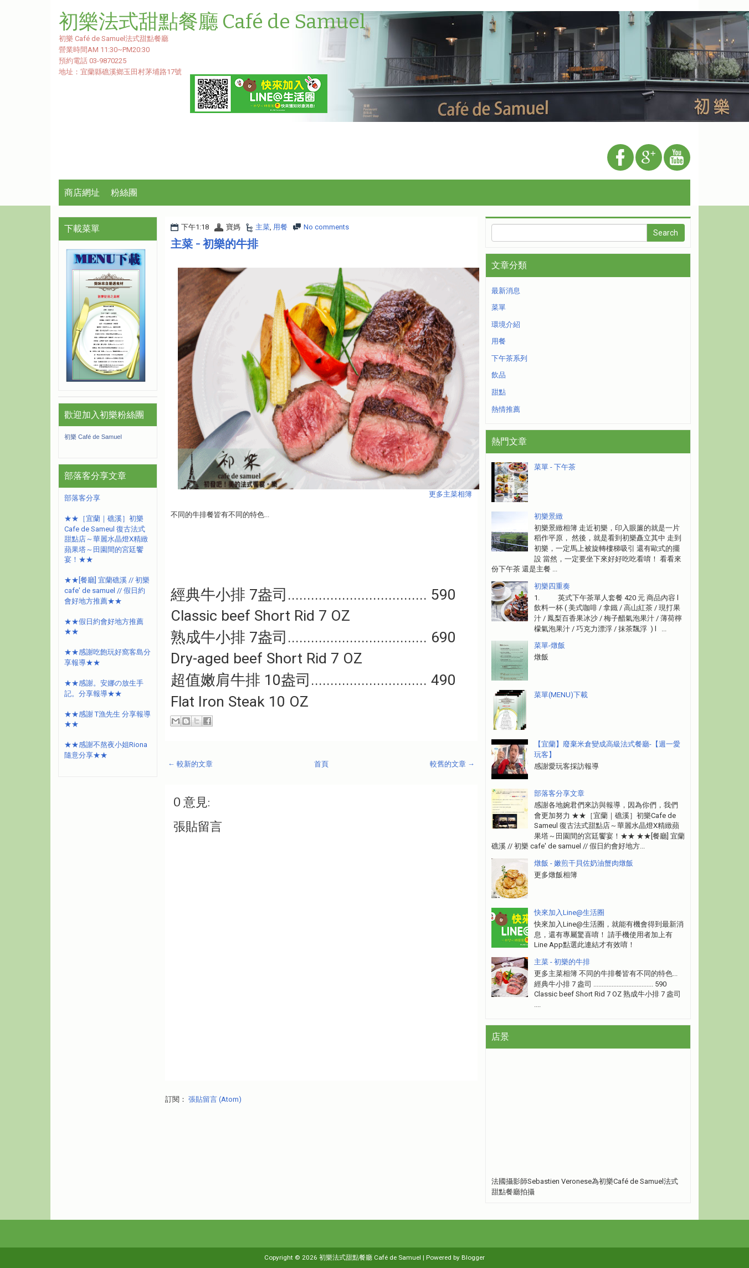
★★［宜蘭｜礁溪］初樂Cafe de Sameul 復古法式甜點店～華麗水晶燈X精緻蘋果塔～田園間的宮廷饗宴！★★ (106, 539)
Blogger (473, 1257)
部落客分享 (82, 498)
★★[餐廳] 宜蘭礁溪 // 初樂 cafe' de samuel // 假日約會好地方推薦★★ (107, 590)
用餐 (280, 227)
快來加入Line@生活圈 (569, 912)
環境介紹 (505, 324)
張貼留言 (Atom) (215, 1099)
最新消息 (505, 291)
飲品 (498, 375)
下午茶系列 (509, 358)
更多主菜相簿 (450, 494)
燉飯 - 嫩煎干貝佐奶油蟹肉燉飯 (583, 863)
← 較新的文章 (190, 764)
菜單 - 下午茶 (555, 467)
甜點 (498, 392)
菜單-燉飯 (549, 645)
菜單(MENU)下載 (561, 695)
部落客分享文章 (559, 793)
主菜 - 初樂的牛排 (214, 243)
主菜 (262, 227)
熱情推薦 (505, 409)
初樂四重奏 (552, 586)
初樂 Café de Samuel (93, 436)
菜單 (498, 307)
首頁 (321, 764)
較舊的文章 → (452, 764)
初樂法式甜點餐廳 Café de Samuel (370, 1257)
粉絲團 (124, 192)
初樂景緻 (548, 516)
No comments (326, 227)
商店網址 (82, 192)
